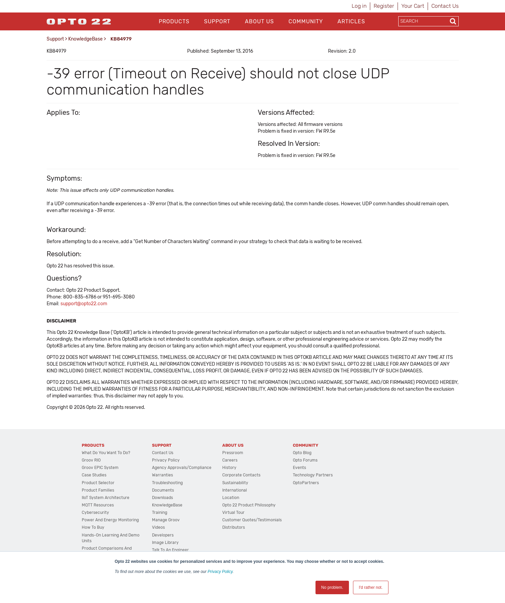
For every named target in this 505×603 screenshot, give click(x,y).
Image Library (165, 542)
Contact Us (445, 6)
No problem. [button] (332, 587)
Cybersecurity (95, 512)
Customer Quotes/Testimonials (252, 520)
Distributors (233, 527)
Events (299, 467)
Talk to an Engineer (170, 550)
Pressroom (232, 452)
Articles (351, 21)
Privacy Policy (220, 571)
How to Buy (93, 527)
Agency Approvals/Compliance (181, 467)
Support (217, 21)
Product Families (98, 490)
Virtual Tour (233, 512)
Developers (163, 535)
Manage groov (166, 520)
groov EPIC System (100, 467)
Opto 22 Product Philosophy (249, 505)
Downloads (162, 497)
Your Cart (412, 6)
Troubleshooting (167, 482)
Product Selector (98, 482)
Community (305, 21)
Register (384, 6)
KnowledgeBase (85, 39)
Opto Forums (305, 460)
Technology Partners (313, 475)
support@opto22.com (83, 304)
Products (174, 21)
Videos (158, 527)
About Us (259, 21)
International (234, 490)
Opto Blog (302, 452)
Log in (359, 6)
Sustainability (235, 482)
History (229, 467)
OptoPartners (306, 482)
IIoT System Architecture (105, 497)
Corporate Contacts (241, 475)
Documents (163, 490)
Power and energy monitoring (110, 520)
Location (230, 497)
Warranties (162, 475)
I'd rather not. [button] (370, 587)
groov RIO (91, 460)
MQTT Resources (98, 505)
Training (159, 512)
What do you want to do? (106, 452)
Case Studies (94, 475)
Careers (229, 460)
